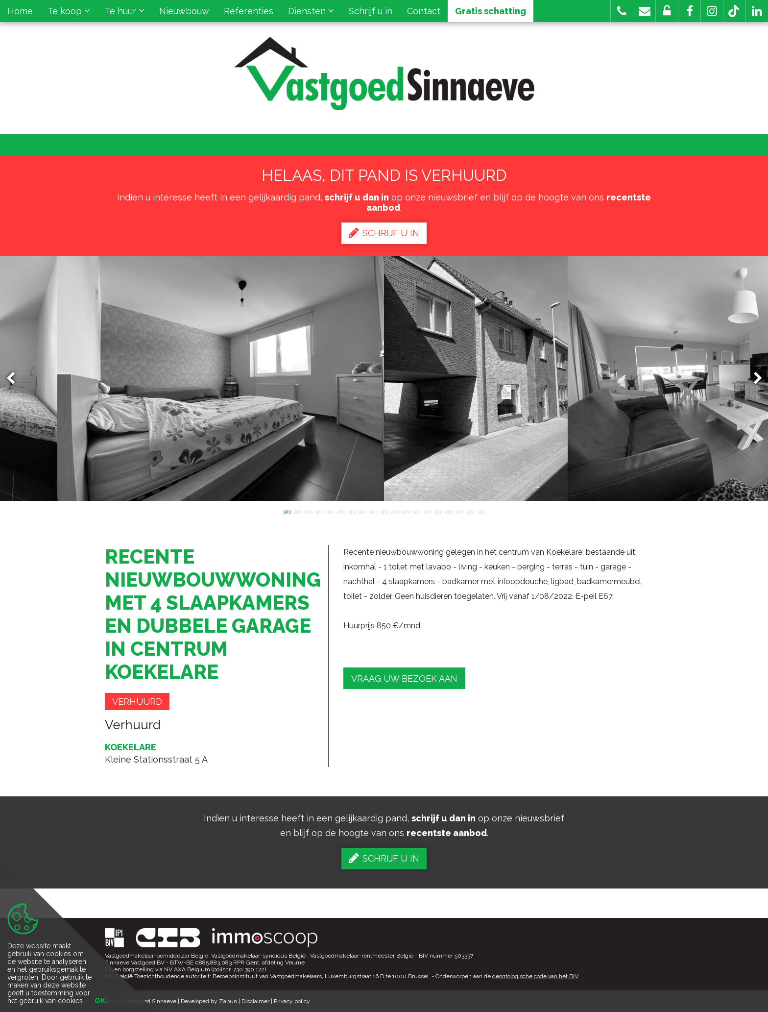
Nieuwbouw (184, 11)
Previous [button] (15, 378)
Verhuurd (137, 701)
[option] (384, 378)
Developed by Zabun (209, 1001)
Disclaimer (255, 1001)
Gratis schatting (490, 11)
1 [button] (287, 511)
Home (20, 11)
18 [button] (470, 511)
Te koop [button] (69, 11)
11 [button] (394, 511)
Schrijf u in (370, 11)
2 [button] (297, 511)
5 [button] (330, 511)
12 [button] (405, 511)
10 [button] (384, 511)
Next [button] (753, 378)
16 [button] (448, 511)
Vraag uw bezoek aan (404, 678)
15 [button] (437, 511)
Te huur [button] (124, 11)
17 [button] (459, 511)
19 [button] (481, 511)
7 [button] (351, 511)
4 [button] (319, 511)
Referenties (248, 11)
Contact (423, 11)
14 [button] (427, 511)
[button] (689, 11)
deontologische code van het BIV (535, 976)
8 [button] (362, 511)
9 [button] (373, 511)
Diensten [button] (311, 11)
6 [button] (340, 511)
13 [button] (416, 511)
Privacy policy (292, 1001)
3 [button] (308, 511)
